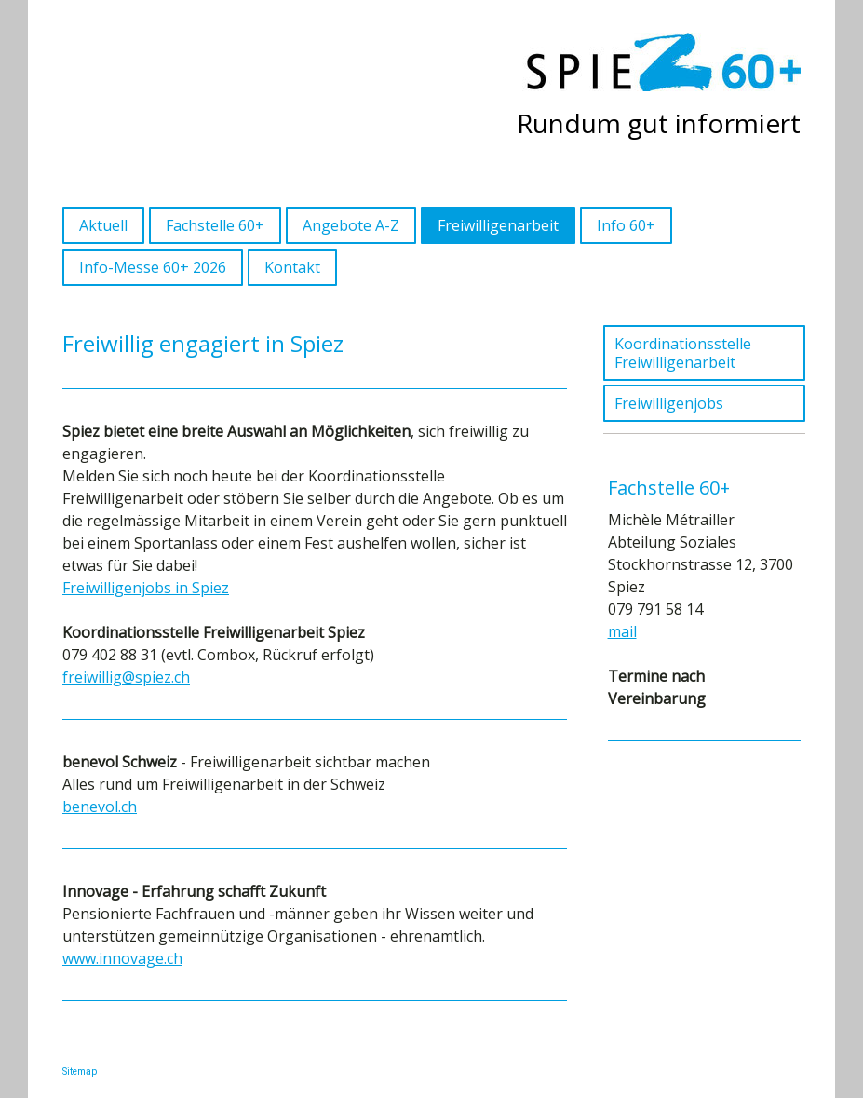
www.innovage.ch (122, 958)
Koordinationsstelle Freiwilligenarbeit (682, 353)
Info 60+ (626, 225)
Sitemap (79, 1071)
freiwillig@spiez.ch (126, 677)
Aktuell (103, 225)
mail (622, 631)
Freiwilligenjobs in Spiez (145, 587)
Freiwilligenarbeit (498, 225)
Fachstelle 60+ (215, 225)
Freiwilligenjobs (668, 403)
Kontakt (292, 267)
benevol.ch (99, 806)
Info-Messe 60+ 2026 (152, 267)
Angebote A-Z (351, 225)
